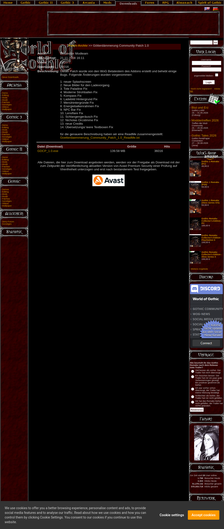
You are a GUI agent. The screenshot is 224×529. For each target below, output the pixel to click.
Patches (6, 102)
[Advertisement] (133, 23)
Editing (5, 95)
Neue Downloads (10, 77)
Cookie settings (172, 516)
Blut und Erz (200, 107)
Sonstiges (7, 104)
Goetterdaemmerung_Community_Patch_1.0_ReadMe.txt (100, 137)
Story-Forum (8, 221)
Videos (5, 107)
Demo (5, 93)
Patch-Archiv (78, 45)
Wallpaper (7, 109)
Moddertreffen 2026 (205, 120)
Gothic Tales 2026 (204, 135)
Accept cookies (204, 516)
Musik (5, 100)
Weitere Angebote (199, 269)
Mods (4, 97)
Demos (5, 189)
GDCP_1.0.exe (47, 151)
